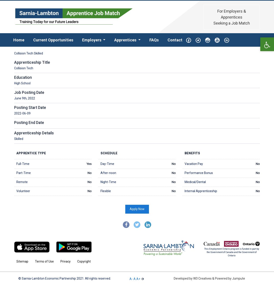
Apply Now (137, 209)
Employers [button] (92, 40)
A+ (138, 279)
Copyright (84, 261)
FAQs (154, 40)
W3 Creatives (202, 278)
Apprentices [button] (125, 40)
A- (131, 279)
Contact (175, 40)
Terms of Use (44, 261)
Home (21, 39)
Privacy (65, 261)
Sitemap (22, 261)
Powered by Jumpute (229, 278)
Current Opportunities (53, 40)
